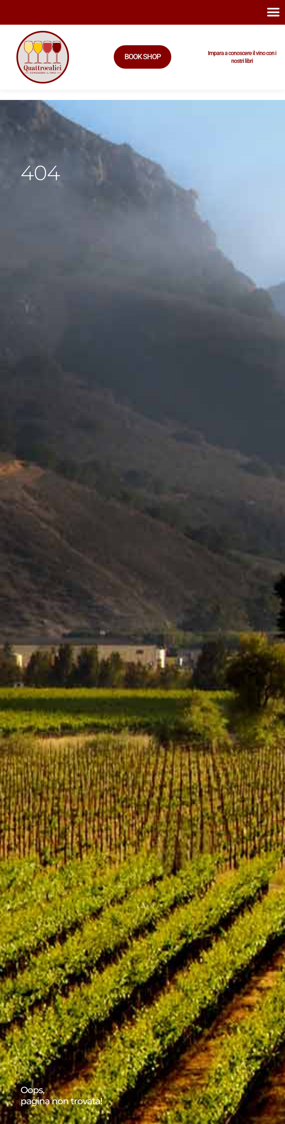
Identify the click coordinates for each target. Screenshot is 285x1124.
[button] (273, 12)
